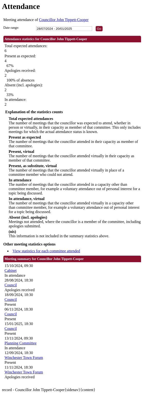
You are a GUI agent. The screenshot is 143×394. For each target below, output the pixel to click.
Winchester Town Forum (24, 358)
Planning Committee (21, 343)
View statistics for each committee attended (46, 251)
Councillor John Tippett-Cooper (63, 20)
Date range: (11, 28)
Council (11, 285)
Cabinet (11, 270)
